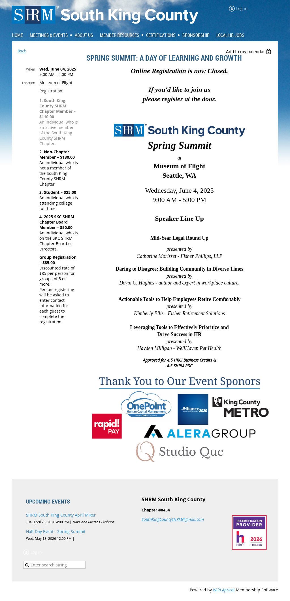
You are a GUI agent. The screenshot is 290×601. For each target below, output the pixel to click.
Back (22, 51)
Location (28, 82)
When (30, 69)
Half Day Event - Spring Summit (56, 531)
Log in (242, 8)
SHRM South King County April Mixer (61, 515)
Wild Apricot (224, 589)
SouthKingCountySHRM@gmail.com (173, 519)
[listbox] (249, 51)
